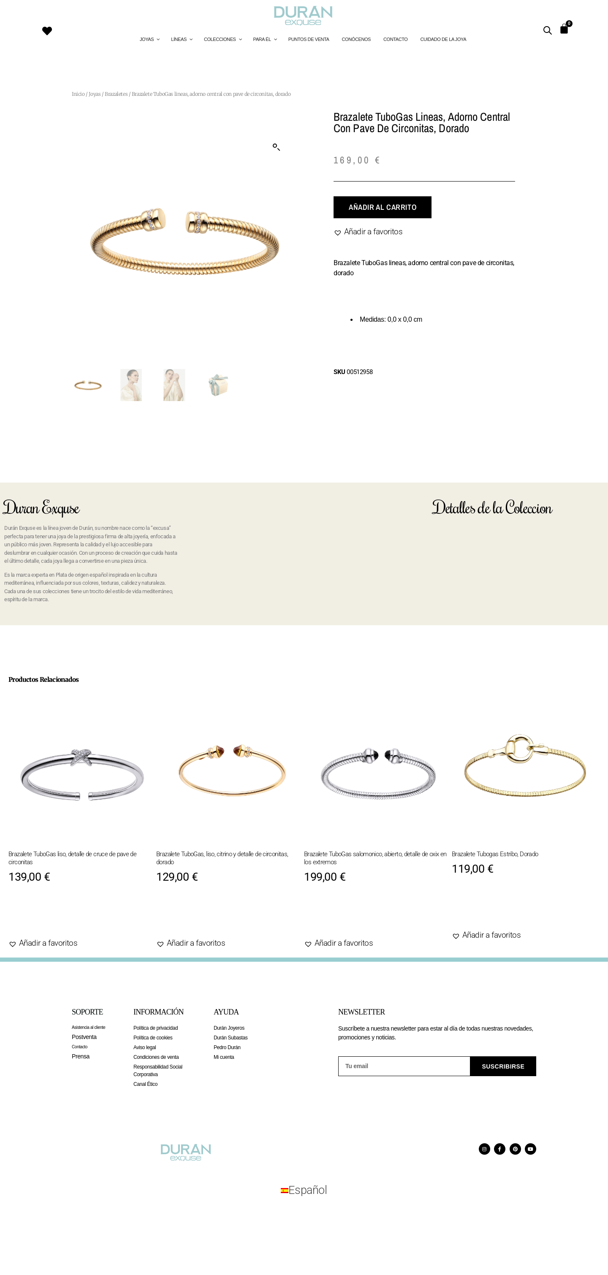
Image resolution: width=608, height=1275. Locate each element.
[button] (276, 147)
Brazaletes (116, 94)
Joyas (94, 94)
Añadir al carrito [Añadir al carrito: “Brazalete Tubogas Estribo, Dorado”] (501, 908)
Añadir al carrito (382, 207)
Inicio (78, 94)
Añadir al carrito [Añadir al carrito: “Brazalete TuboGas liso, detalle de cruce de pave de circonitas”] (58, 916)
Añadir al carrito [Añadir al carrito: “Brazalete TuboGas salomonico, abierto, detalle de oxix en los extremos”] (353, 916)
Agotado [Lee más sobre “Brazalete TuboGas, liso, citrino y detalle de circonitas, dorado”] (185, 916)
